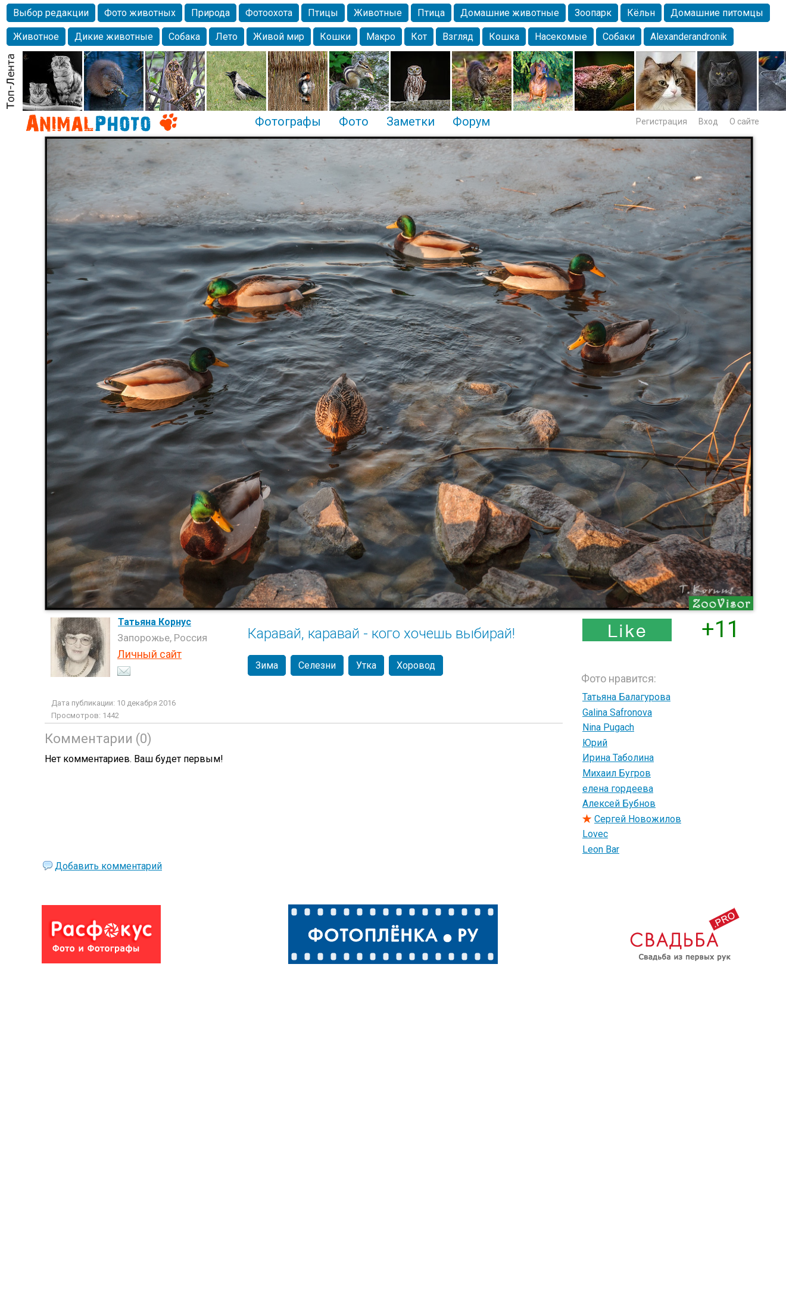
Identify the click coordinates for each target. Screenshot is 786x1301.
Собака (184, 36)
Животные (378, 12)
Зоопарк (593, 12)
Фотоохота (268, 12)
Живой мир (278, 36)
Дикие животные (113, 36)
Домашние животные (509, 12)
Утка (366, 665)
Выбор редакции (51, 12)
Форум (471, 121)
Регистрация (661, 121)
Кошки (335, 36)
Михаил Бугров (616, 773)
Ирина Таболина (618, 757)
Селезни (317, 665)
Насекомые (561, 36)
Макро (380, 36)
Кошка (504, 36)
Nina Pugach (608, 727)
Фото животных (140, 12)
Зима (266, 665)
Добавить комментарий (108, 866)
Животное (36, 36)
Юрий (594, 742)
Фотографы (288, 121)
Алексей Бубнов (619, 803)
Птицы (323, 12)
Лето (227, 36)
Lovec (595, 834)
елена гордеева (617, 788)
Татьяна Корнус (154, 622)
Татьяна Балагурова (626, 697)
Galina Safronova (617, 712)
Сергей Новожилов (637, 819)
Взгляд (457, 36)
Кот (419, 36)
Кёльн (641, 12)
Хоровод (416, 665)
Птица (431, 12)
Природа (210, 12)
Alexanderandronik (688, 36)
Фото (354, 121)
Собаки (619, 36)
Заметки (410, 121)
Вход (708, 121)
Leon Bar (600, 849)
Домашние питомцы (716, 12)
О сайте (744, 121)
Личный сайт (149, 654)
